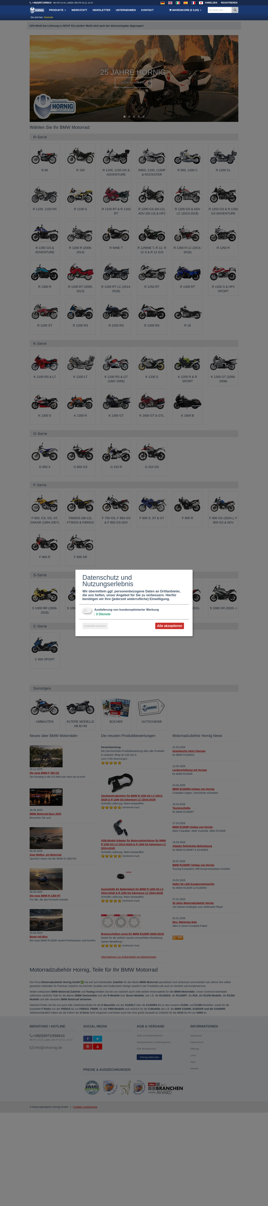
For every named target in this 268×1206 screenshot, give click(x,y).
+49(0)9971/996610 (41, 2)
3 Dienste (102, 614)
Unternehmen (126, 10)
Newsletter (101, 10)
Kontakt (147, 10)
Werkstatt (79, 10)
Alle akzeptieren (169, 626)
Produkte (57, 10)
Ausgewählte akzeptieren (95, 626)
